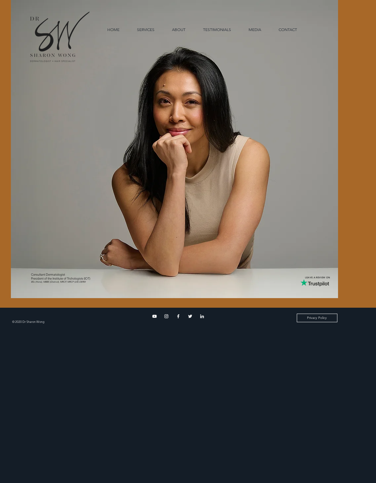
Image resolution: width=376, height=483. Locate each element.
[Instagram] (166, 316)
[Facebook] (178, 316)
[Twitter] (190, 316)
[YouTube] (154, 316)
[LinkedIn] (202, 316)
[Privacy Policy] (317, 318)
